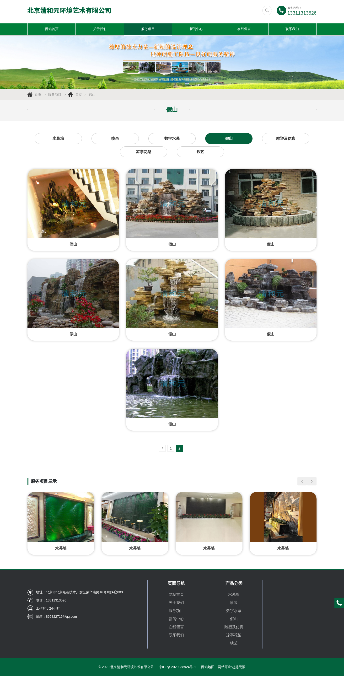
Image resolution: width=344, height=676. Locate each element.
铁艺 (200, 152)
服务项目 (148, 29)
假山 (92, 95)
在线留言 (244, 29)
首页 (38, 95)
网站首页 (52, 29)
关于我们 (100, 29)
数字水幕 (172, 139)
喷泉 (115, 139)
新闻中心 (196, 29)
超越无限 (238, 667)
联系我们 (292, 29)
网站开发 (224, 667)
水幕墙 (58, 139)
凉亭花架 (143, 152)
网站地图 (208, 667)
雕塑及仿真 (285, 139)
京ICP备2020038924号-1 (177, 667)
